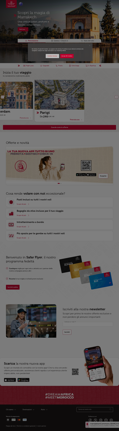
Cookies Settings (52, 56)
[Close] (90, 45)
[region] (60, 52)
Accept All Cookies (67, 56)
